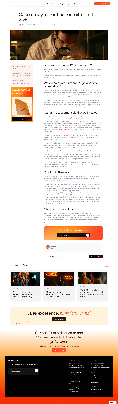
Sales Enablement (73, 374)
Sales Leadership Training (75, 365)
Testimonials (55, 4)
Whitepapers (94, 382)
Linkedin (93, 392)
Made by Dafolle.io (63, 401)
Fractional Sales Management (77, 372)
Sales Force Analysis (74, 363)
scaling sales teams (98, 365)
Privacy (111, 401)
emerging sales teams (99, 363)
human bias (85, 90)
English (111, 402)
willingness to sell (76, 123)
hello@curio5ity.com (96, 389)
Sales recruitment (73, 370)
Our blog (93, 380)
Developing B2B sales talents (76, 367)
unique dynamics (64, 129)
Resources (77, 4)
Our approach (68, 4)
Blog (61, 4)
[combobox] (112, 402)
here (65, 137)
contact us (73, 137)
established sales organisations (101, 367)
